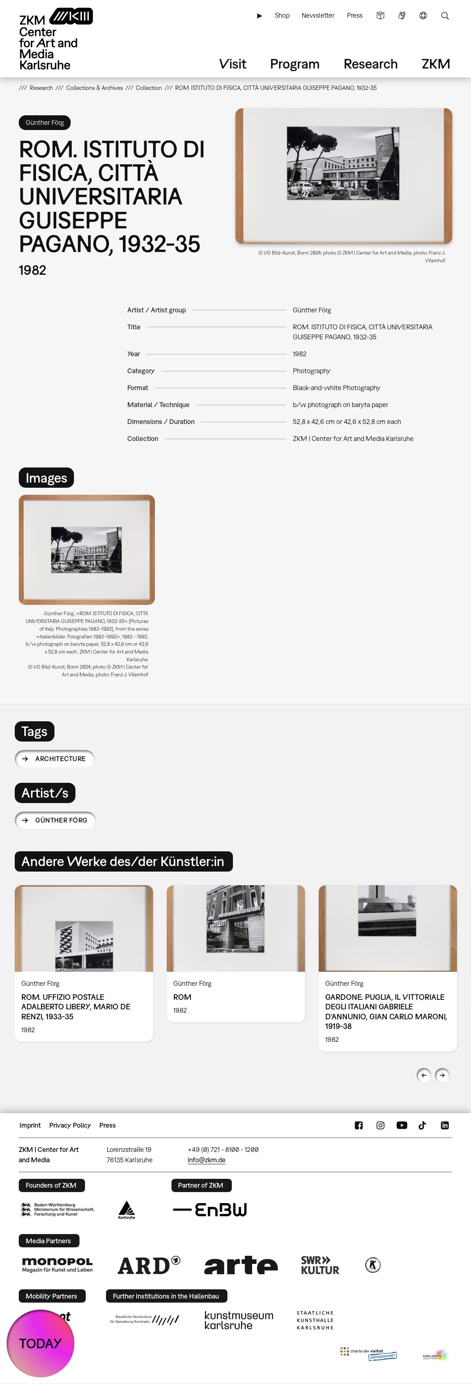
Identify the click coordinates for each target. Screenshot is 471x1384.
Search (445, 15)
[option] (90, 589)
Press (354, 15)
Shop (282, 15)
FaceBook (358, 1125)
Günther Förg (61, 820)
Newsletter (318, 15)
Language (423, 15)
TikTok (423, 1125)
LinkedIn (445, 1125)
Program (295, 63)
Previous (424, 1075)
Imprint (30, 1125)
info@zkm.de (207, 1160)
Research (371, 63)
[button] (344, 176)
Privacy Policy (70, 1125)
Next (442, 1075)
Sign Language (401, 15)
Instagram (380, 1125)
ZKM (436, 63)
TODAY (40, 1343)
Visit (233, 63)
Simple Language (380, 15)
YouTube (401, 1125)
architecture (60, 759)
